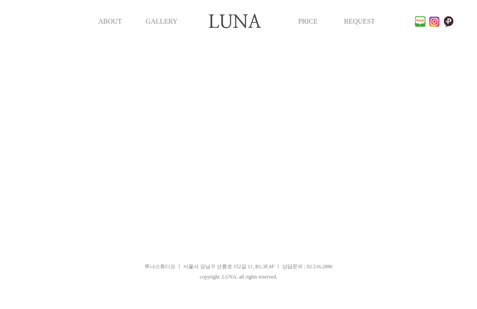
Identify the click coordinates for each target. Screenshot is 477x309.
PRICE (307, 21)
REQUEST (359, 21)
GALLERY (162, 21)
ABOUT (110, 21)
